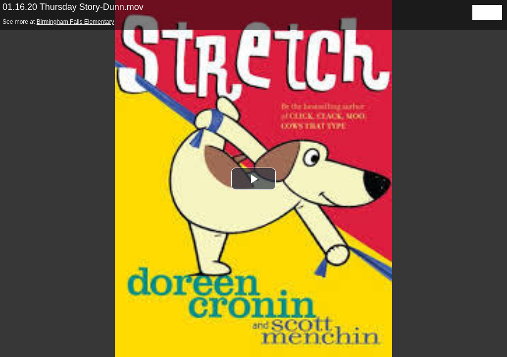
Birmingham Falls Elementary (75, 21)
